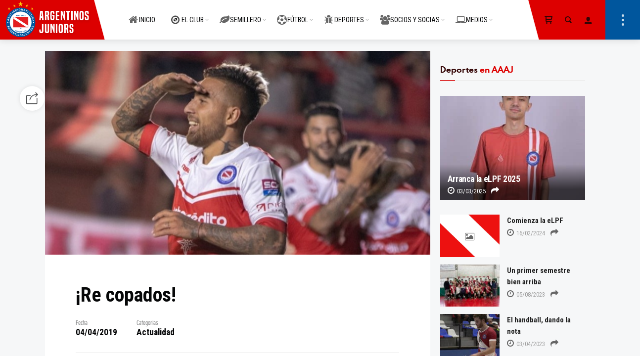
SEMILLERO (240, 14)
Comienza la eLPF (535, 220)
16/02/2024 (526, 233)
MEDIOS (472, 14)
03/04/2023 (526, 344)
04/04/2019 (96, 332)
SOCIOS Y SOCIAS (410, 14)
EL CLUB (187, 14)
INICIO (142, 14)
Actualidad (156, 332)
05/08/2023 (526, 294)
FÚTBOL (292, 14)
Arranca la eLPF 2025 (484, 179)
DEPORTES (344, 14)
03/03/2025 (467, 191)
